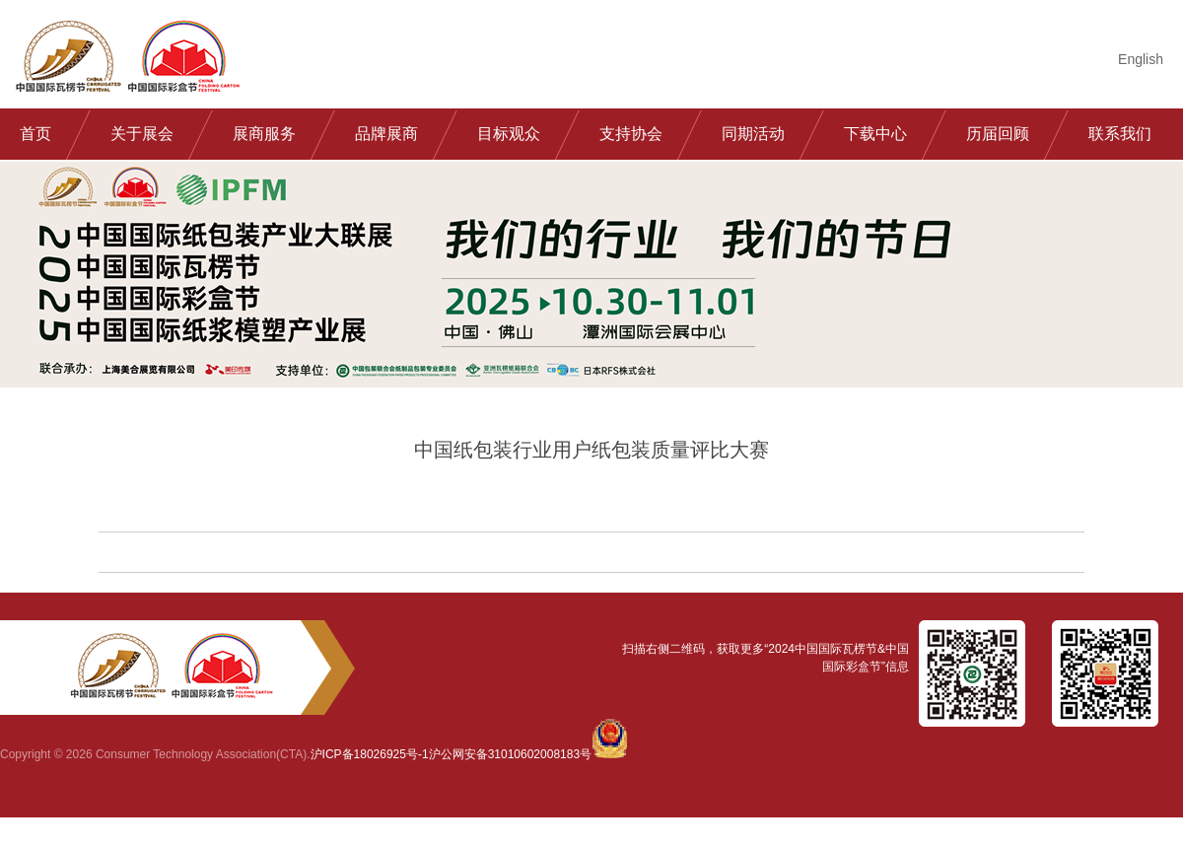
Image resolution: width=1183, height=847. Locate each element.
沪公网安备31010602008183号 (510, 754)
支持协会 (630, 133)
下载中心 (875, 133)
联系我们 (1119, 133)
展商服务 (264, 133)
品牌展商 (386, 133)
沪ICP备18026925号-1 (370, 754)
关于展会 (142, 133)
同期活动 (753, 133)
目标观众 (508, 133)
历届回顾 (997, 133)
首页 (35, 133)
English (1140, 59)
